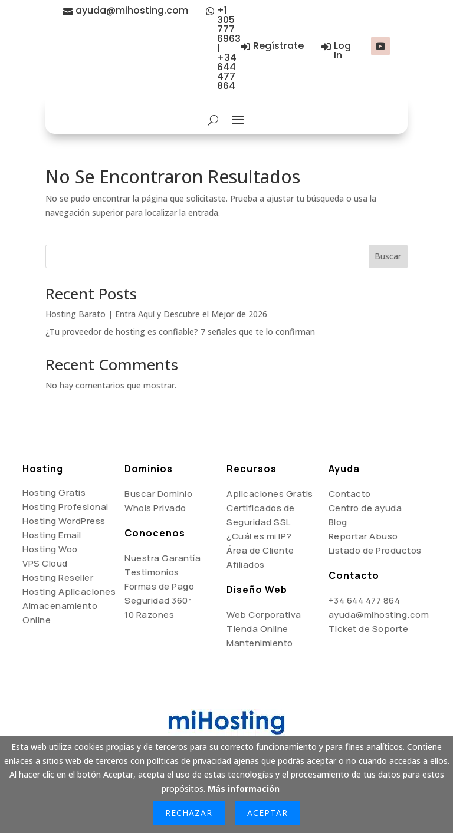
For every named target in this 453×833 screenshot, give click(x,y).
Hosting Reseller (57, 577)
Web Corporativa (263, 614)
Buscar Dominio (158, 494)
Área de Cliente (260, 550)
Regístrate (278, 45)
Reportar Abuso (363, 536)
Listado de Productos (375, 550)
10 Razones (149, 614)
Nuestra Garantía (162, 558)
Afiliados (245, 564)
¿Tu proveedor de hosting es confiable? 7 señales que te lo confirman (180, 331)
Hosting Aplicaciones (69, 591)
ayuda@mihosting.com (132, 10)
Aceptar (267, 812)
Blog (338, 522)
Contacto (350, 494)
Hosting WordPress (64, 521)
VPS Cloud (45, 563)
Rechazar (188, 812)
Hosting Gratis (54, 492)
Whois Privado (155, 508)
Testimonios (151, 572)
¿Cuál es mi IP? (259, 536)
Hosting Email (51, 535)
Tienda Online (257, 629)
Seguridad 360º (158, 600)
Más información (244, 788)
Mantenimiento (259, 643)
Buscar (388, 256)
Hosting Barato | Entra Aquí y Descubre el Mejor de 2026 (156, 314)
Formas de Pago (159, 586)
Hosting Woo (50, 549)
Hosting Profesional (65, 507)
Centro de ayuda (365, 508)
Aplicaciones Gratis (269, 494)
